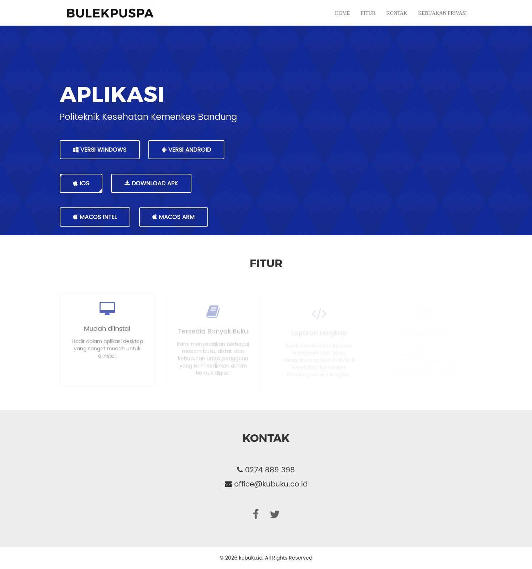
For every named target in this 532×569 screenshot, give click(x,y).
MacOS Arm (173, 217)
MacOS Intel (95, 217)
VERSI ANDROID (186, 150)
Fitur (368, 20)
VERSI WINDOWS (99, 150)
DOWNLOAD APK (151, 183)
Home (342, 20)
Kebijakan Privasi (442, 20)
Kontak (396, 20)
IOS (81, 183)
